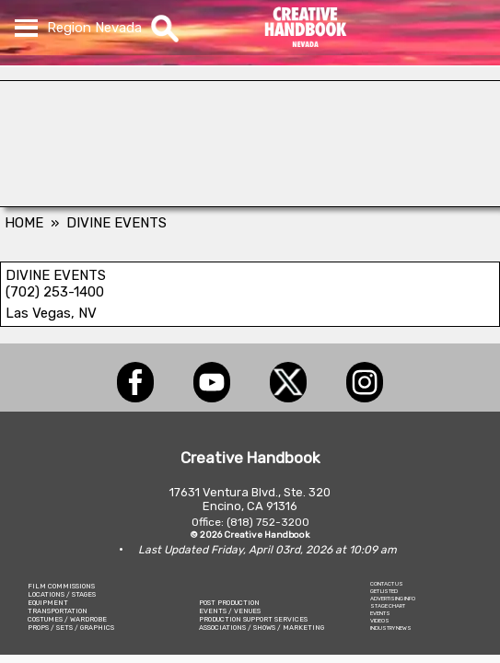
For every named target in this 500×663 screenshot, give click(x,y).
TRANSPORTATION (57, 611)
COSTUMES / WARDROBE (67, 619)
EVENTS (380, 613)
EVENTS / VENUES (230, 611)
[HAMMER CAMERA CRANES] (250, 201)
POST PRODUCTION (229, 603)
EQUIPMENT (48, 603)
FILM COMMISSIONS (61, 586)
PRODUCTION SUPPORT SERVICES (253, 619)
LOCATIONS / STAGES (62, 594)
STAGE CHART (387, 606)
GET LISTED (384, 591)
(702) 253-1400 (55, 292)
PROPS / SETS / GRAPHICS (71, 627)
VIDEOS (380, 620)
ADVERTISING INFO (392, 598)
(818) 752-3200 (268, 522)
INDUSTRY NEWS (391, 628)
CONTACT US (386, 583)
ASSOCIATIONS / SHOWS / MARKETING (261, 627)
